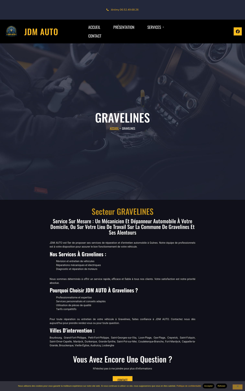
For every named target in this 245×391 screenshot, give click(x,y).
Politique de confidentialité (189, 386)
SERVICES (155, 27)
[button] (155, 27)
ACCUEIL (94, 27)
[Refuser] (238, 387)
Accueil (114, 128)
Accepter (208, 386)
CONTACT (94, 36)
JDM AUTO (41, 31)
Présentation (123, 27)
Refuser (221, 386)
